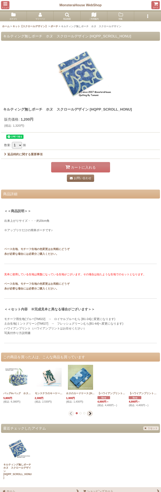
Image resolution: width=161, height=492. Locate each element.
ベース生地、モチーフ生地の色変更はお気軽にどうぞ (37, 249)
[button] (5, 5)
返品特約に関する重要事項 (23, 154)
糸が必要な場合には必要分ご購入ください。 (31, 253)
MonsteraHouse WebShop (80, 5)
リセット (151, 428)
